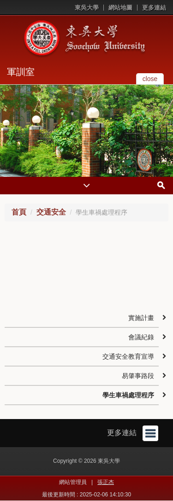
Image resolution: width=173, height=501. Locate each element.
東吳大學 (87, 8)
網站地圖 (120, 8)
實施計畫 (141, 317)
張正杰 (105, 482)
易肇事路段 (138, 375)
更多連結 (154, 8)
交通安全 (51, 212)
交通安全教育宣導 (128, 356)
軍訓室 (21, 72)
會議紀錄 (141, 337)
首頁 (19, 212)
